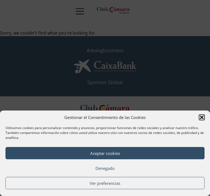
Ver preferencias (105, 183)
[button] (202, 117)
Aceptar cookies (105, 153)
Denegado (105, 168)
